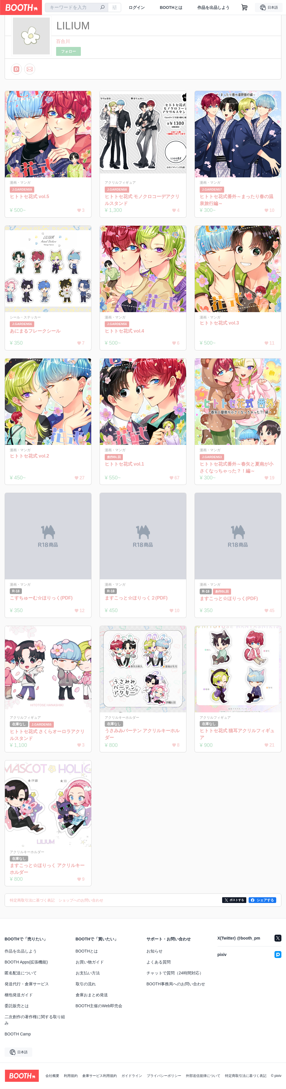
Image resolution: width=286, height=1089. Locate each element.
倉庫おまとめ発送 (92, 995)
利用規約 (71, 1076)
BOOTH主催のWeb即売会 (99, 1006)
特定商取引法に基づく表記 (245, 1076)
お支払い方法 (88, 973)
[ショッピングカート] (244, 7)
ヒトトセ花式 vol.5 (29, 196)
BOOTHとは (171, 7)
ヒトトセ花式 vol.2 (29, 456)
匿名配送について (21, 973)
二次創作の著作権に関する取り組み (35, 1020)
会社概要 (52, 1076)
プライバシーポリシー (164, 1076)
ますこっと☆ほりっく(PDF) (229, 598)
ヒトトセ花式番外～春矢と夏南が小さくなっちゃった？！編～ (236, 467)
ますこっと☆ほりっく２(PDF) (136, 597)
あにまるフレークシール (35, 331)
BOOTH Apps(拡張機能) (26, 962)
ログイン (137, 7)
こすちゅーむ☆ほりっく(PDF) (41, 597)
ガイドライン (131, 1076)
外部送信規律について (203, 1076)
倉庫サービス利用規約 (99, 1076)
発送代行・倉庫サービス (27, 984)
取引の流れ (86, 984)
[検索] (102, 8)
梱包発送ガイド (19, 995)
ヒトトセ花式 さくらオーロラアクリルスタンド (47, 735)
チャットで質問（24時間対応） (174, 973)
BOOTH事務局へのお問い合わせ (175, 984)
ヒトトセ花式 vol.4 (124, 331)
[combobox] (76, 7)
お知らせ (154, 951)
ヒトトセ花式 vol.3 (219, 322)
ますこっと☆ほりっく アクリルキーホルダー (47, 869)
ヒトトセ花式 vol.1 (124, 464)
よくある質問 (158, 962)
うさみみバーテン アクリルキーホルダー (142, 734)
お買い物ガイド (90, 962)
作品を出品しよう (213, 7)
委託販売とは (17, 1006)
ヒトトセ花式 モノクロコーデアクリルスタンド (142, 200)
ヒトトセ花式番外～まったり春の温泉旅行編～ (236, 200)
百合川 (63, 41)
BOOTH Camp (18, 1034)
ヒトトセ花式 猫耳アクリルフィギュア (237, 734)
